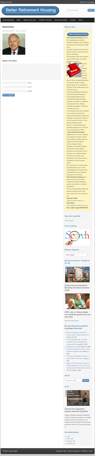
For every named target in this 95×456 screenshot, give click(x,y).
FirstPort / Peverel (45, 20)
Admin (12, 30)
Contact (72, 20)
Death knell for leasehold (73, 346)
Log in (68, 436)
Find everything (8, 20)
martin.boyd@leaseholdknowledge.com (78, 205)
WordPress (84, 451)
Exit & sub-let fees (60, 20)
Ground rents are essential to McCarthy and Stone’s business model (77, 287)
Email (29, 87)
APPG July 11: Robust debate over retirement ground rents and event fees (77, 314)
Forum (80, 20)
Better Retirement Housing (31, 11)
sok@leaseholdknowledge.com (75, 200)
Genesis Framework (73, 451)
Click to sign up (69, 220)
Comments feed (71, 441)
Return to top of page (10, 451)
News (17, 20)
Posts (83, 2)
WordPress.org (71, 443)
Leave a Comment (21, 30)
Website (30, 91)
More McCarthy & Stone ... (72, 320)
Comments (90, 2)
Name (29, 83)
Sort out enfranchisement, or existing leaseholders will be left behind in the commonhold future (77, 342)
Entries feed (70, 438)
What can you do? (29, 20)
